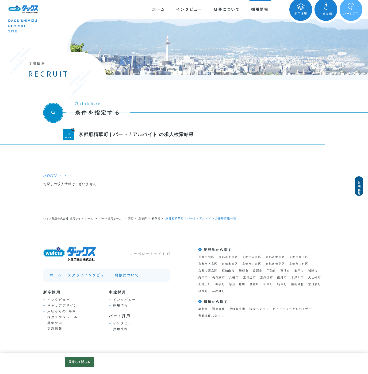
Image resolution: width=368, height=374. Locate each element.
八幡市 (251, 278)
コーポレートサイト (148, 254)
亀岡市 (305, 271)
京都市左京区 (255, 257)
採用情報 (260, 9)
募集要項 (54, 323)
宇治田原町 (276, 285)
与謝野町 (271, 292)
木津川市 (205, 285)
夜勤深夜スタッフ (212, 317)
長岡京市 (235, 278)
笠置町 (294, 285)
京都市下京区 (208, 264)
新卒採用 (52, 292)
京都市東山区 (305, 257)
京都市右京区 (255, 264)
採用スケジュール (62, 317)
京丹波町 (238, 292)
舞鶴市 (247, 271)
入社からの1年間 (61, 311)
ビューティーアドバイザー (299, 310)
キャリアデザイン (62, 305)
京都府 (150, 218)
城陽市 (203, 278)
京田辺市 (267, 278)
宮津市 (291, 271)
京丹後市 (285, 278)
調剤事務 (220, 310)
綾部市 (261, 271)
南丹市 (302, 278)
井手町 (258, 285)
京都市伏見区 (280, 264)
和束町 (309, 285)
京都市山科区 (305, 264)
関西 (137, 218)
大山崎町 (223, 285)
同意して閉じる (79, 362)
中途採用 (117, 292)
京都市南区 (232, 264)
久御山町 (242, 285)
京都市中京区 (280, 257)
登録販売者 (240, 310)
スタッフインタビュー (88, 275)
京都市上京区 (230, 257)
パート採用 (120, 316)
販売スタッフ (263, 310)
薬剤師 (203, 310)
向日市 (218, 278)
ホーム (158, 9)
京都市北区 (207, 257)
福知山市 (230, 271)
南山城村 (220, 292)
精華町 (164, 218)
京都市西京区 (208, 271)
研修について (227, 9)
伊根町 (254, 292)
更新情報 (54, 328)
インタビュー (189, 9)
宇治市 (276, 271)
